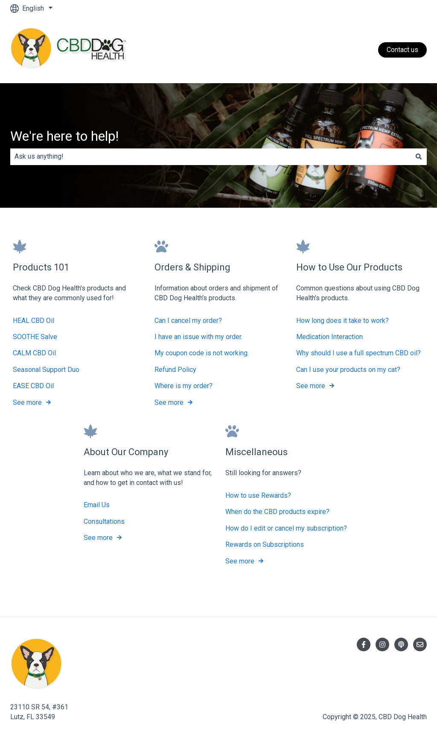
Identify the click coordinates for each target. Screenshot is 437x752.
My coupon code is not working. (201, 353)
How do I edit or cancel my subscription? (286, 528)
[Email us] (420, 644)
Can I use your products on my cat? (348, 369)
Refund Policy (175, 369)
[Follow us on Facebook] (363, 644)
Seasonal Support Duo (46, 369)
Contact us (402, 50)
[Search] (419, 156)
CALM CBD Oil (34, 353)
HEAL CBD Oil (33, 320)
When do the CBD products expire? (277, 512)
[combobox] (210, 156)
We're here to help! (64, 136)
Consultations (104, 521)
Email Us (97, 505)
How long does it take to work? (342, 320)
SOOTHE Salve (35, 337)
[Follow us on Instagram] (382, 644)
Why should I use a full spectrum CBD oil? (358, 353)
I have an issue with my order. (198, 337)
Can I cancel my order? (188, 320)
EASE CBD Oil (33, 386)
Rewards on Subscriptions (264, 544)
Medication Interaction (329, 337)
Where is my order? (183, 386)
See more (27, 402)
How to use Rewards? (258, 495)
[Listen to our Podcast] (401, 644)
